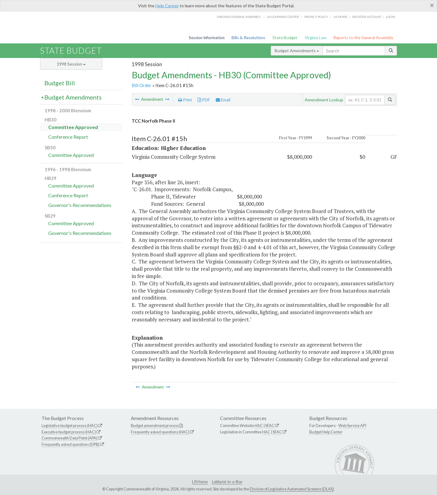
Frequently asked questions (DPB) (71, 444)
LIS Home (200, 481)
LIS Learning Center (283, 17)
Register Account (366, 17)
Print (185, 99)
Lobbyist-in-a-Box (227, 481)
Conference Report (68, 137)
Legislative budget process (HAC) (70, 425)
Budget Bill (59, 82)
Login (390, 17)
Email (223, 99)
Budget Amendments (297, 50)
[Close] (432, 5)
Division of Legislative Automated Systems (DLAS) (292, 489)
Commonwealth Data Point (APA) (69, 438)
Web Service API (352, 425)
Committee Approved (73, 127)
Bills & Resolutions (248, 37)
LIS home (340, 17)
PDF (204, 99)
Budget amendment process (155, 425)
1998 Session (71, 63)
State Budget (285, 37)
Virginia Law (315, 37)
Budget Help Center (326, 431)
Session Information (207, 37)
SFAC (269, 425)
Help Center (167, 5)
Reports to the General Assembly (363, 37)
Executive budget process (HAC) (69, 431)
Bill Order (141, 85)
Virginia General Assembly (239, 17)
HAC (259, 425)
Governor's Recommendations (79, 205)
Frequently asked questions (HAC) (160, 431)
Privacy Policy (316, 17)
